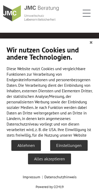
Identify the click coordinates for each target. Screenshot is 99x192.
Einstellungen (69, 145)
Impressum (31, 177)
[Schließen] (91, 42)
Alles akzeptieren (49, 158)
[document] (49, 92)
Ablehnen (26, 145)
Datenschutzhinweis (60, 177)
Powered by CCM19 (50, 187)
